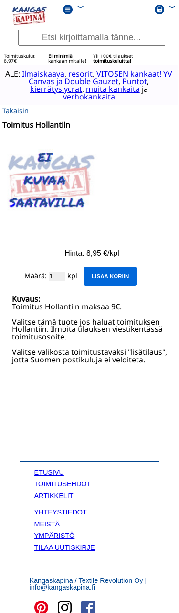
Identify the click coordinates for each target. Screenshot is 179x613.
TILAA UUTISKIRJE (64, 546)
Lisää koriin (110, 275)
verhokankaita (86, 96)
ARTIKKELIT (54, 495)
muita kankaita (110, 89)
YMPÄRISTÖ (54, 534)
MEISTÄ (47, 522)
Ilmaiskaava (46, 73)
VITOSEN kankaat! (131, 73)
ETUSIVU (49, 471)
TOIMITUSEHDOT (62, 483)
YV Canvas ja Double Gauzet (71, 81)
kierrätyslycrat (53, 89)
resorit (83, 73)
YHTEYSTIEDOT (60, 511)
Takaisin (15, 109)
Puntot (137, 81)
